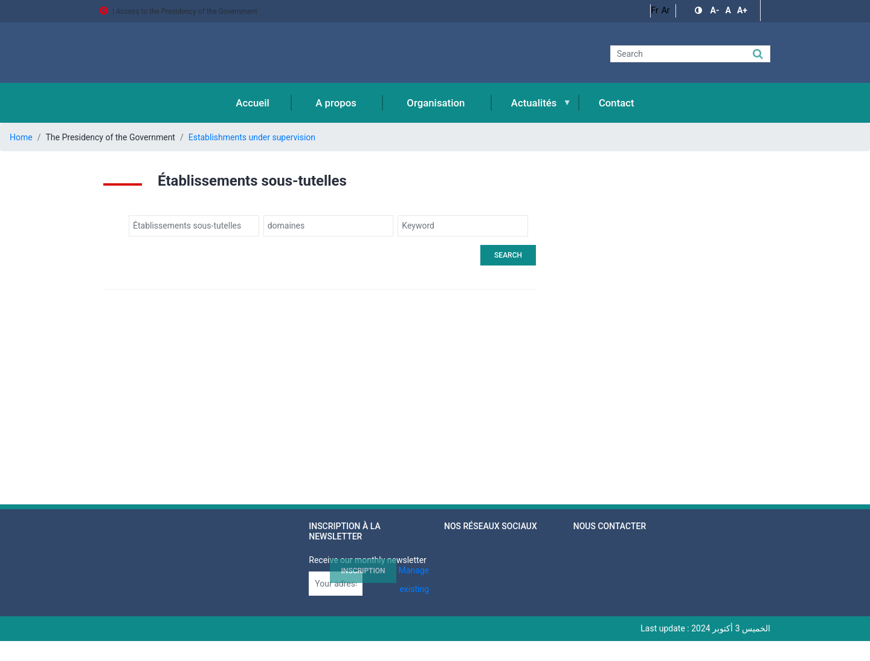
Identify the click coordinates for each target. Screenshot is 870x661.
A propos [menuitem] (335, 103)
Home (21, 137)
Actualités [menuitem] (532, 110)
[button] (699, 11)
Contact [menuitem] (616, 103)
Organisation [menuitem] (436, 103)
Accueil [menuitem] (252, 103)
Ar (666, 10)
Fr (654, 10)
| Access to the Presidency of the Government (178, 11)
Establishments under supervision (251, 137)
